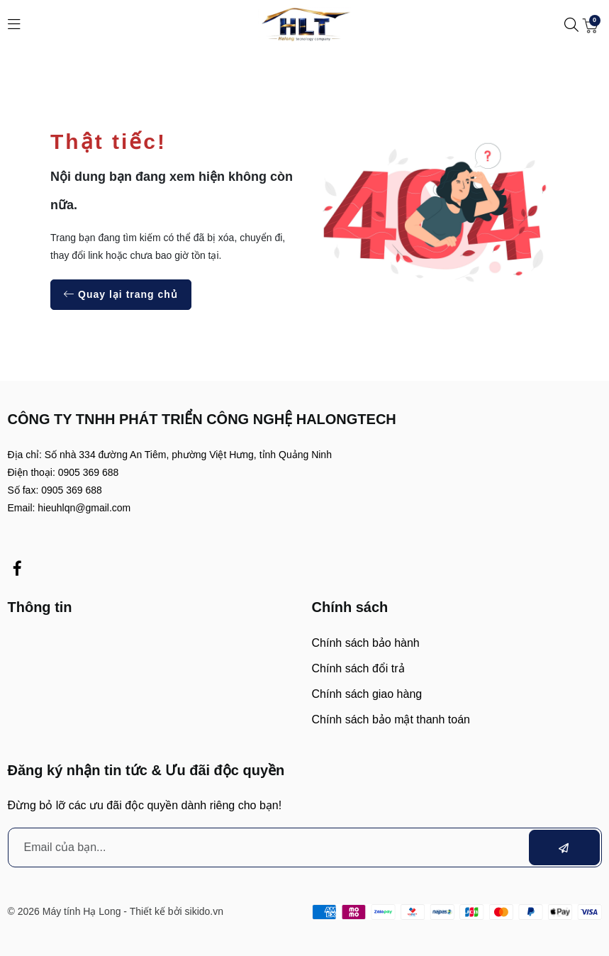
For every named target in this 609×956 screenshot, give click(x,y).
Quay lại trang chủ (121, 294)
